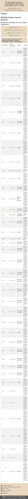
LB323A (3, 238)
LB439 (3, 249)
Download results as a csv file (14, 30)
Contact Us (4, 491)
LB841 (3, 311)
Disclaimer (4, 493)
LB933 (3, 350)
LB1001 (3, 373)
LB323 (3, 232)
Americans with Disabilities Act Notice (11, 487)
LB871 (3, 342)
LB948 (3, 359)
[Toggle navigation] (4, 13)
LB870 (3, 332)
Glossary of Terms (6, 490)
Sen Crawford (12, 52)
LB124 (3, 98)
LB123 (3, 86)
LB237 (3, 162)
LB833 (3, 301)
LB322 (3, 222)
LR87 (3, 418)
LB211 (3, 122)
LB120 (3, 52)
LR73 (3, 402)
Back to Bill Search (14, 27)
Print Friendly (13, 35)
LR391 (3, 471)
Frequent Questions (6, 485)
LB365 (3, 243)
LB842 (3, 322)
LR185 (3, 449)
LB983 (3, 366)
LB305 (3, 188)
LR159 (3, 436)
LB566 (3, 261)
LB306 (3, 199)
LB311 (3, 209)
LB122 (3, 75)
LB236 (3, 147)
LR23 (3, 391)
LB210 (3, 112)
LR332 (3, 457)
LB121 (3, 62)
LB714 (3, 290)
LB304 (3, 178)
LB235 (3, 133)
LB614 (3, 280)
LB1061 (3, 382)
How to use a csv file (14, 33)
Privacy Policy (5, 488)
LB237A (3, 170)
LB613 (3, 273)
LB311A (3, 214)
